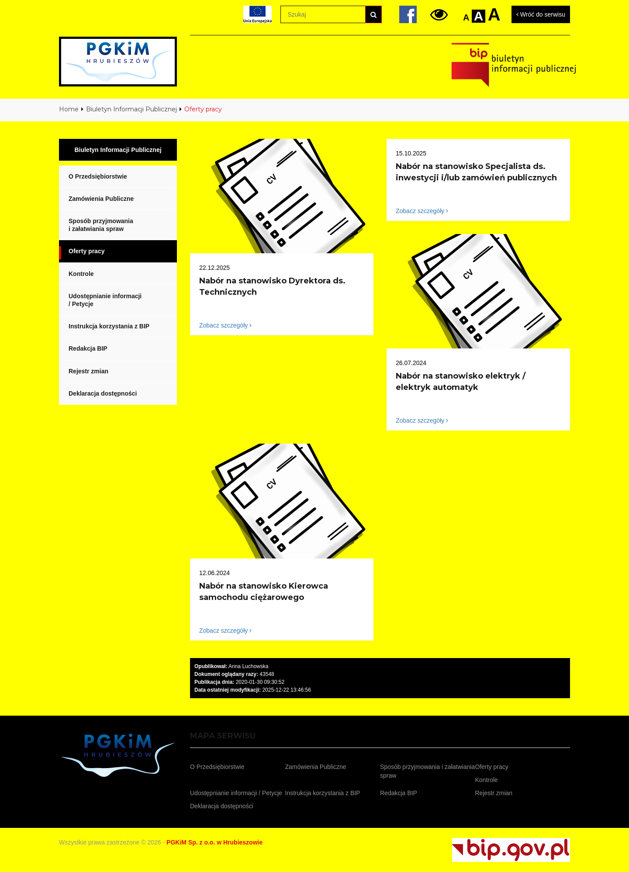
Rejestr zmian (88, 371)
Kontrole (81, 273)
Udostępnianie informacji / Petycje (105, 300)
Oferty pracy (86, 251)
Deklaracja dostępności (103, 393)
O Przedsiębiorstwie (98, 176)
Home (69, 109)
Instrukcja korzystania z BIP (109, 326)
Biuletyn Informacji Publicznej (131, 109)
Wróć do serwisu (540, 14)
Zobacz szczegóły (225, 325)
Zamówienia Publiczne (101, 198)
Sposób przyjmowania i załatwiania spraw (101, 224)
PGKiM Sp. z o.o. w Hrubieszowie (214, 842)
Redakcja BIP (88, 348)
